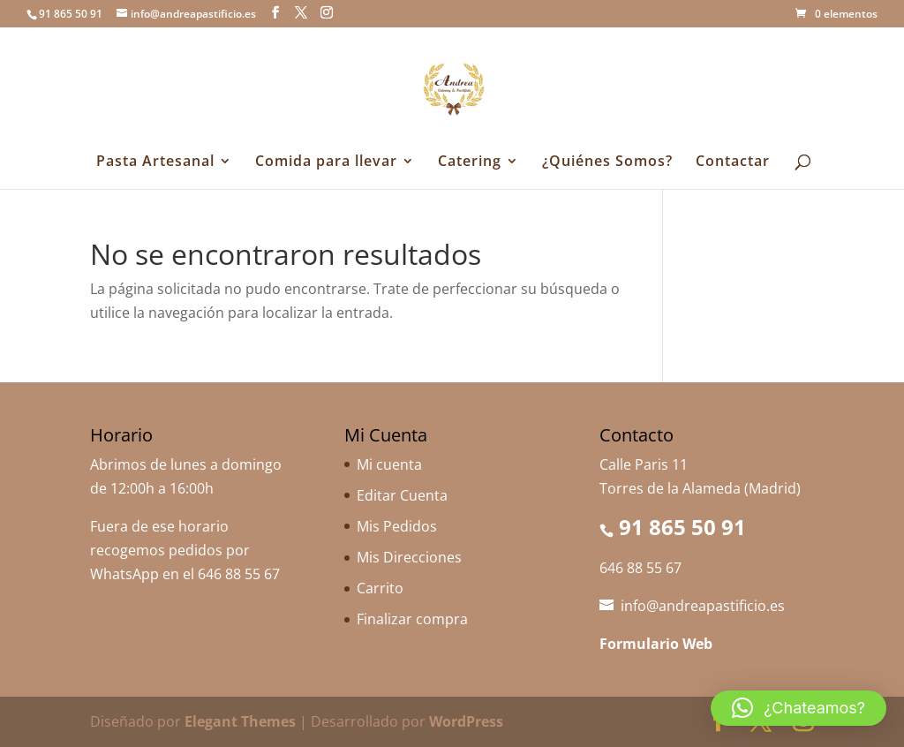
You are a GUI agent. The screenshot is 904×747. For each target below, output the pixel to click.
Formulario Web (655, 643)
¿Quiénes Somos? (607, 162)
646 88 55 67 (239, 574)
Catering (469, 162)
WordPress (466, 721)
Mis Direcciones (409, 557)
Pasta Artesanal (155, 162)
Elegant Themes (240, 721)
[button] (798, 708)
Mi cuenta (389, 464)
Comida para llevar (326, 162)
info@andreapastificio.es (703, 605)
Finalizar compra (412, 619)
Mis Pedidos (397, 526)
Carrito (380, 588)
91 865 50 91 (682, 526)
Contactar (733, 162)
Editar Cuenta (402, 495)
